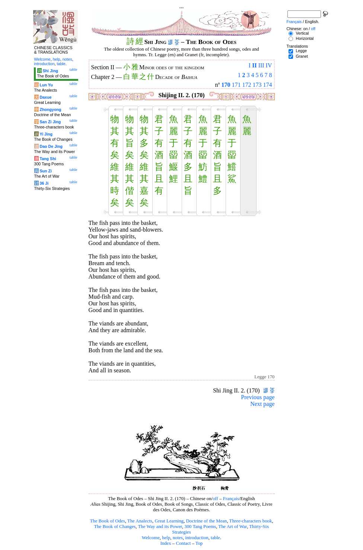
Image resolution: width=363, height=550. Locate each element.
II (254, 65)
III (261, 65)
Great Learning (169, 521)
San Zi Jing (50, 122)
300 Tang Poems (200, 526)
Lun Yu (45, 85)
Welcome (151, 537)
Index (165, 543)
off (215, 498)
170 (226, 85)
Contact (183, 543)
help (166, 537)
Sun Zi (45, 171)
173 (257, 85)
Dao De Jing (51, 146)
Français (231, 498)
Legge (301, 50)
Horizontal (304, 38)
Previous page (257, 397)
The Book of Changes (115, 526)
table (215, 537)
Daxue (45, 97)
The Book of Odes (107, 521)
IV (269, 65)
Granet (302, 56)
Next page (262, 404)
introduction (196, 537)
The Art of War (232, 526)
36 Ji (43, 183)
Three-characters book (250, 521)
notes (178, 537)
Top (199, 543)
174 (267, 85)
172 (246, 85)
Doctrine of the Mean (206, 521)
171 (236, 85)
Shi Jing (50, 71)
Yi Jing (45, 134)
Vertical (302, 33)
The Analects (139, 521)
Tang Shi (47, 158)
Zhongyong (50, 109)
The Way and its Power (160, 526)
